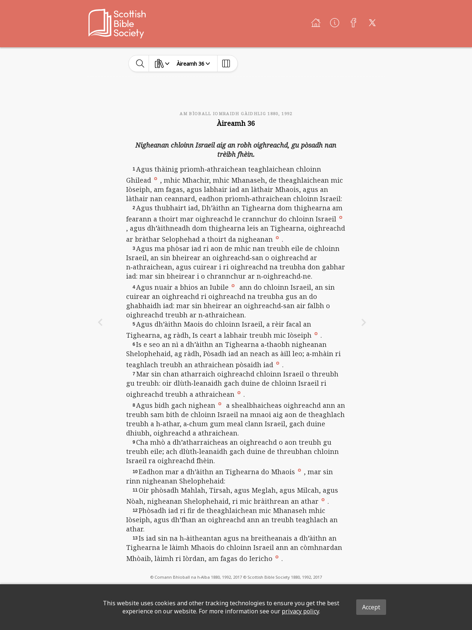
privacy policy (300, 611)
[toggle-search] (140, 63)
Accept (371, 607)
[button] (155, 178)
